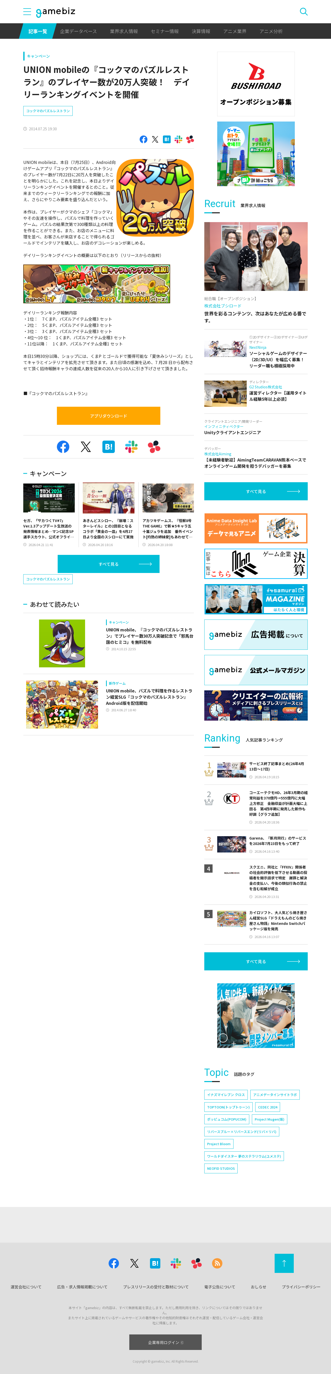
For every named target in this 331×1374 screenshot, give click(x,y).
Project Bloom (219, 1143)
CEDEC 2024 (267, 1107)
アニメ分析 (271, 31)
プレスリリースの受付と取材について (156, 1286)
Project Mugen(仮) (269, 1119)
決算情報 (201, 31)
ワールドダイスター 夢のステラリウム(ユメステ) (244, 1156)
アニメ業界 (234, 31)
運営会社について (26, 1286)
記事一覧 (37, 31)
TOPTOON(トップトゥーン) (228, 1107)
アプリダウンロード (108, 416)
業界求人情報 (124, 31)
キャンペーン (38, 56)
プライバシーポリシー (301, 1286)
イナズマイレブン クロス (226, 1094)
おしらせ (258, 1286)
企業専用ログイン (165, 1342)
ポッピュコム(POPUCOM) (226, 1119)
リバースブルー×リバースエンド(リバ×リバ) (241, 1131)
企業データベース (78, 31)
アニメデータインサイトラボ (275, 1094)
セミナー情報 (165, 31)
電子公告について (219, 1286)
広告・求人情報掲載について (82, 1286)
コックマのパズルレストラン (48, 110)
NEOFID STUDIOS (221, 1168)
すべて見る (109, 564)
